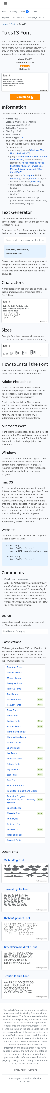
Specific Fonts (14, 807)
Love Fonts (12, 829)
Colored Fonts (14, 840)
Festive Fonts (13, 721)
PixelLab (35, 181)
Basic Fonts (12, 710)
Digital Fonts (13, 769)
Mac (42, 150)
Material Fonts (14, 813)
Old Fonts (12, 753)
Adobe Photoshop (30, 156)
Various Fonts (14, 726)
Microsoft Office (35, 169)
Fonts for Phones (15, 785)
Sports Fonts (13, 747)
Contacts (32, 1069)
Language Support (36, 17)
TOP (35, 11)
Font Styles (12, 818)
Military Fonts (14, 678)
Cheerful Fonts (14, 672)
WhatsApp (15, 178)
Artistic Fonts (13, 764)
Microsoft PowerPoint (31, 165)
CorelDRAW (15, 172)
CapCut (33, 178)
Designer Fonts (14, 683)
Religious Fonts (14, 824)
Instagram (28, 175)
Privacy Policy (19, 1069)
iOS (27, 153)
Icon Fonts (12, 774)
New (25, 11)
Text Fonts (12, 780)
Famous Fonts (14, 688)
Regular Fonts (14, 704)
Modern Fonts (14, 742)
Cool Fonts (12, 694)
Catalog (13, 11)
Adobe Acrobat (29, 162)
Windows (34, 150)
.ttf (21, 137)
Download (24, 97)
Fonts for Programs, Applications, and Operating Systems (21, 799)
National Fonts (14, 834)
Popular (5, 17)
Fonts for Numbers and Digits (22, 790)
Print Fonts (12, 715)
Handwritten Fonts (16, 737)
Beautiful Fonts (14, 667)
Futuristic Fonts (14, 758)
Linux (13, 153)
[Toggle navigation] (5, 3)
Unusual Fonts (14, 699)
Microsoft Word (17, 169)
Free (4, 11)
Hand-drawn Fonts (16, 731)
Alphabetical (18, 17)
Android (21, 153)
